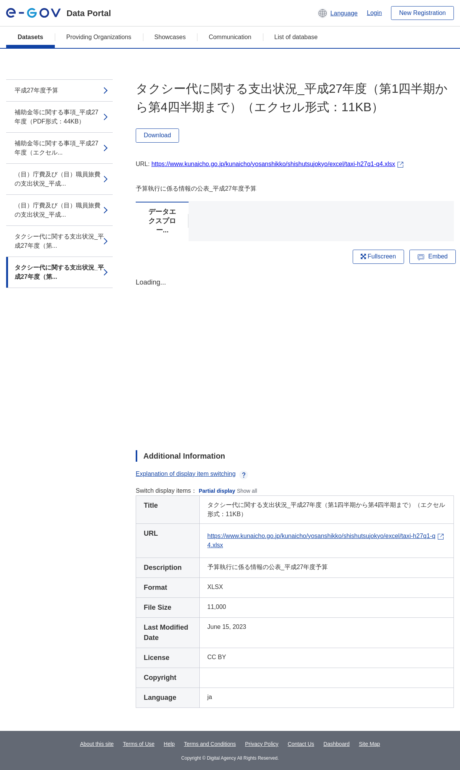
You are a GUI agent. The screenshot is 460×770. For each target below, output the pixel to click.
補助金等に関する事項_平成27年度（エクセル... (57, 148)
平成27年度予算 (36, 90)
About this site (97, 744)
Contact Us (301, 744)
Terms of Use (138, 744)
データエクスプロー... (162, 221)
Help (169, 744)
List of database (296, 37)
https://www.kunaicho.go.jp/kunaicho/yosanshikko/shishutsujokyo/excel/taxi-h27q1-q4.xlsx (273, 164)
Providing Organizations (98, 37)
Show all (247, 491)
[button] (337, 13)
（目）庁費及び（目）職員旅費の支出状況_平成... (57, 179)
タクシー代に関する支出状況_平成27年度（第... (59, 241)
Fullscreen (378, 256)
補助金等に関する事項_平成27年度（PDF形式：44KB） (57, 117)
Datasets (30, 37)
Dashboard (337, 744)
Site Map (369, 744)
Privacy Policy (261, 744)
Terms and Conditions (210, 744)
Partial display (217, 491)
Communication (230, 37)
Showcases (170, 37)
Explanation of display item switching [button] (192, 474)
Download (157, 135)
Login (374, 13)
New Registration (422, 13)
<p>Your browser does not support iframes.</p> (295, 357)
